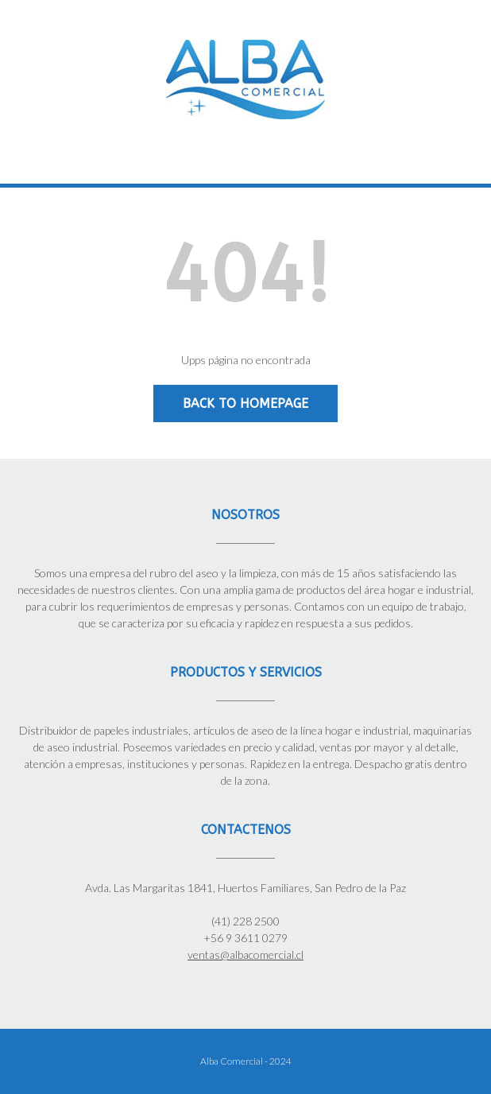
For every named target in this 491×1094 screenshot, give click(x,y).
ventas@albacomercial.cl (245, 954)
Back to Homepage (245, 403)
